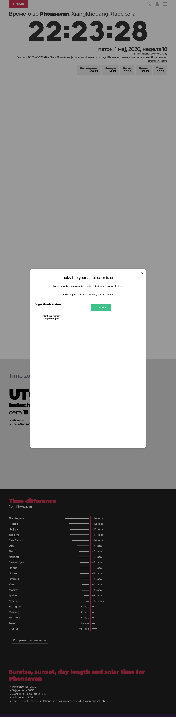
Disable (101, 307)
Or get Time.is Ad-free (48, 304)
